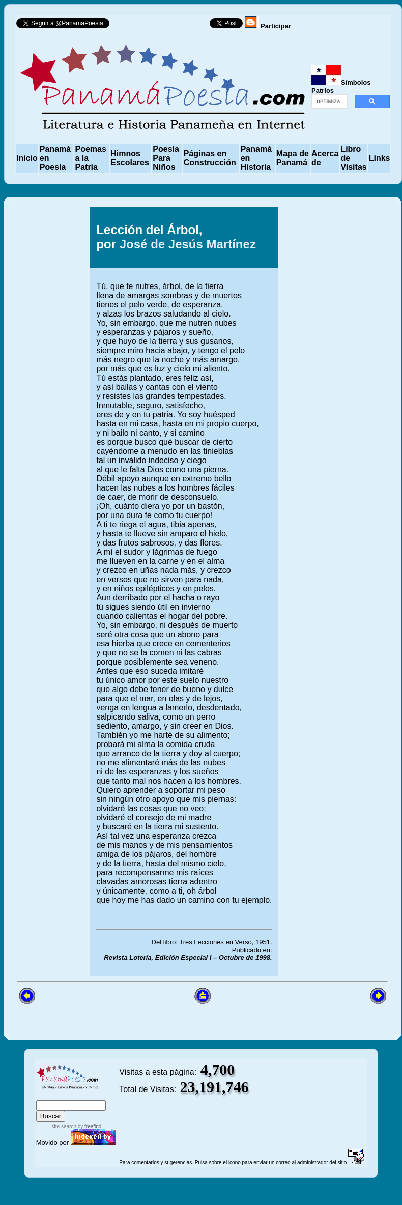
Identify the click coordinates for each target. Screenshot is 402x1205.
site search (64, 1126)
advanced (102, 1095)
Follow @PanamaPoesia (162, 25)
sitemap (69, 1095)
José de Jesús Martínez (188, 244)
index (46, 1095)
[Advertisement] (336, 590)
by (88, 1126)
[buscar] (328, 101)
